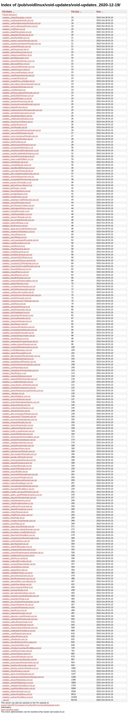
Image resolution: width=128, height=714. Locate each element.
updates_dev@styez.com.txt (15, 324)
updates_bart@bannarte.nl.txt (15, 58)
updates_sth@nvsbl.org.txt (14, 142)
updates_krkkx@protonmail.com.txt (18, 359)
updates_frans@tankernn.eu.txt (16, 191)
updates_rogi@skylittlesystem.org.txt (18, 688)
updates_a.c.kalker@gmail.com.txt (17, 382)
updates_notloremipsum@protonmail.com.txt (22, 110)
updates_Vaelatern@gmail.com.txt (17, 442)
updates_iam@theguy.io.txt (14, 237)
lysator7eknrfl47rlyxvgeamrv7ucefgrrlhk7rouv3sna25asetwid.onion (30, 705)
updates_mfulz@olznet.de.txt (15, 512)
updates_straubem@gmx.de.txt (16, 448)
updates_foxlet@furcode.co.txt (15, 211)
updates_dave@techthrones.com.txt (18, 61)
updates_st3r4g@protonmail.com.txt (18, 289)
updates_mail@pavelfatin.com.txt (17, 214)
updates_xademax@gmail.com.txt (17, 428)
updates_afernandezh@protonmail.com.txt (21, 356)
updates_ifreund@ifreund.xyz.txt (16, 269)
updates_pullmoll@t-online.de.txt (16, 561)
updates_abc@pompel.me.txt (15, 544)
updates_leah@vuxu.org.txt (14, 610)
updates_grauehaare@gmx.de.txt (17, 116)
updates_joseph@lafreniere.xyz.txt (17, 683)
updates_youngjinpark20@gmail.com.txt (20, 486)
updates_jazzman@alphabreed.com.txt (19, 419)
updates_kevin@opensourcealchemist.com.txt (22, 390)
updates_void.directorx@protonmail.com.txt (21, 295)
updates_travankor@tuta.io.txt (15, 599)
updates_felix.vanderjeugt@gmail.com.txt (20, 174)
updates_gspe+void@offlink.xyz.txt (17, 159)
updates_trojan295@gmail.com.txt (17, 434)
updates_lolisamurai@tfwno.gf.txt (17, 55)
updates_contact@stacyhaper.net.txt (18, 335)
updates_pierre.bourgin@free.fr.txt (17, 587)
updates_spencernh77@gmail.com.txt (19, 417)
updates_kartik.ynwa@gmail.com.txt (18, 431)
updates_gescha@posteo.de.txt (16, 318)
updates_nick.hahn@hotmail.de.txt (17, 171)
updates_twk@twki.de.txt (13, 518)
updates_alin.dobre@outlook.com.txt (18, 593)
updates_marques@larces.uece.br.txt (19, 260)
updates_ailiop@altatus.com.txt (16, 396)
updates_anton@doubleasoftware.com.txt (20, 402)
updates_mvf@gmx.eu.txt (13, 29)
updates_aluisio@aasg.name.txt (16, 654)
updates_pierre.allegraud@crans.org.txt (20, 26)
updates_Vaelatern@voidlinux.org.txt (18, 685)
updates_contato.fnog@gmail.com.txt (18, 521)
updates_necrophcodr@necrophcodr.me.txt (21, 130)
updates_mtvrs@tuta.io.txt (14, 234)
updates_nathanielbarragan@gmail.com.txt (21, 23)
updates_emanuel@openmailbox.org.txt (20, 281)
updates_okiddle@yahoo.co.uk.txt (17, 573)
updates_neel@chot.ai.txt (13, 246)
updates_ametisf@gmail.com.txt (16, 46)
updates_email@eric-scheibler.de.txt (18, 81)
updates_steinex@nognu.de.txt (16, 411)
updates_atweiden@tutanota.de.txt (17, 35)
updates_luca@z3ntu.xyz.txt (14, 197)
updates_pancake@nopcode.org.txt (18, 333)
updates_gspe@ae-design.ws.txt (16, 584)
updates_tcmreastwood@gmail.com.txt (19, 330)
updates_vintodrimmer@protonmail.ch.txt (20, 538)
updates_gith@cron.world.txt (15, 558)
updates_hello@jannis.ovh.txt (15, 275)
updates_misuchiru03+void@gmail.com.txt (21, 266)
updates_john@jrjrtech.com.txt (15, 671)
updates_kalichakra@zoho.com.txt (17, 208)
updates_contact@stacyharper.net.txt (18, 564)
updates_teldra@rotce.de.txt (15, 107)
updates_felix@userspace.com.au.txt (18, 578)
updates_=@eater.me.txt (13, 393)
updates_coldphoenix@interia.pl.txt (18, 119)
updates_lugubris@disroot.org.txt (17, 376)
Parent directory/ (9, 15)
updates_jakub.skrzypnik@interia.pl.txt (19, 229)
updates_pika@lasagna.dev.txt (16, 249)
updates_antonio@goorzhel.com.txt (18, 176)
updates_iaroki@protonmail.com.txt (18, 445)
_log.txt (5, 700)
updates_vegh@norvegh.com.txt (16, 298)
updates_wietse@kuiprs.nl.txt (15, 283)
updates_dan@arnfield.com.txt (16, 38)
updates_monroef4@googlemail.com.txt (20, 474)
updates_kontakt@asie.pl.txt (15, 194)
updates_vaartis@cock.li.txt (14, 124)
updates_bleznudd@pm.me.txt (16, 64)
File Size (75, 11)
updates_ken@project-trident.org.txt (18, 205)
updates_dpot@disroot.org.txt (15, 338)
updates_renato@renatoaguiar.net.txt (18, 440)
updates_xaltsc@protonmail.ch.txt (17, 622)
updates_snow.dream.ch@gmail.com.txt (20, 385)
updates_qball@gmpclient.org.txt (17, 32)
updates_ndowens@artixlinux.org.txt (18, 231)
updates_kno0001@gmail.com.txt (17, 255)
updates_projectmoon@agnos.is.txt (18, 408)
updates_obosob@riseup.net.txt (16, 203)
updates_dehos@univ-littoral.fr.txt (17, 185)
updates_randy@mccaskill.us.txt (16, 353)
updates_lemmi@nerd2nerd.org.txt (17, 576)
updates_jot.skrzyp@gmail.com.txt (17, 477)
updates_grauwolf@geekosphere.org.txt (20, 347)
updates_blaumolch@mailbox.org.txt (18, 535)
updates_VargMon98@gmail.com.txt (18, 168)
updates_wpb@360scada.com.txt (17, 547)
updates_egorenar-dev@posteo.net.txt (19, 659)
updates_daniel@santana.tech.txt (17, 463)
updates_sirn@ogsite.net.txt (14, 127)
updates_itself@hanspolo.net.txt (16, 310)
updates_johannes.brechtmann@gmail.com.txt (23, 677)
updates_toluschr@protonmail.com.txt (19, 497)
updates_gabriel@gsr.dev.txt (15, 570)
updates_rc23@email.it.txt (14, 90)
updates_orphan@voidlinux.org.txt (17, 697)
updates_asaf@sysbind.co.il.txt (16, 243)
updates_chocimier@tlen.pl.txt (15, 645)
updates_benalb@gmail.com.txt (16, 278)
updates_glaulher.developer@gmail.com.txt (21, 44)
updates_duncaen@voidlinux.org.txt (18, 489)
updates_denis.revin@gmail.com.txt (18, 674)
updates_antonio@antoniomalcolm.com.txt (21, 364)
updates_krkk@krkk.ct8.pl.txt (15, 162)
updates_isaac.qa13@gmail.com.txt (18, 526)
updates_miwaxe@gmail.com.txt (16, 422)
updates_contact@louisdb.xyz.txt (17, 466)
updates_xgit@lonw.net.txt (14, 304)
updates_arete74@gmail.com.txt (16, 469)
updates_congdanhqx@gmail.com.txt (18, 286)
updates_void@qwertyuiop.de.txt (16, 633)
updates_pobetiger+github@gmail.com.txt (20, 529)
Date (98, 11)
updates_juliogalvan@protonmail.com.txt (20, 370)
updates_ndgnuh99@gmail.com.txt (17, 133)
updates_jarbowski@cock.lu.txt (16, 307)
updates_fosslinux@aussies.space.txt (19, 665)
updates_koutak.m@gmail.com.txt (17, 457)
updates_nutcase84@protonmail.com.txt (20, 179)
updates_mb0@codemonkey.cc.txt (17, 503)
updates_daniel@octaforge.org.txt (17, 509)
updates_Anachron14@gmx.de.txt (17, 122)
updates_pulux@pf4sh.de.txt (15, 471)
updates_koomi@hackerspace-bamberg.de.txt (22, 552)
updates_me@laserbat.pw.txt (15, 367)
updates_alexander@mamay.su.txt (17, 315)
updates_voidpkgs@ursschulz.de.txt (18, 555)
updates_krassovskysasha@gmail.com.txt (21, 104)
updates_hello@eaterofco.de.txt (16, 500)
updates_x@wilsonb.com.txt (14, 639)
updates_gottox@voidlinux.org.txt (17, 694)
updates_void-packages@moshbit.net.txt (20, 240)
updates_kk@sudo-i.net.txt (14, 188)
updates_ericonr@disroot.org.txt (16, 399)
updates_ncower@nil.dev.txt (14, 78)
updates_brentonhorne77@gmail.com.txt (20, 301)
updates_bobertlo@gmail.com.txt (17, 613)
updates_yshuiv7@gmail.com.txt (16, 217)
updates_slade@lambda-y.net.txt (17, 17)
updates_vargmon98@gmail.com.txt (18, 67)
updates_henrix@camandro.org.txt (17, 425)
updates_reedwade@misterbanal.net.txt (20, 341)
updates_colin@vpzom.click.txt (16, 69)
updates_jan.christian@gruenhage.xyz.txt (20, 602)
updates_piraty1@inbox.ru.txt (15, 223)
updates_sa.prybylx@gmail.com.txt (17, 625)
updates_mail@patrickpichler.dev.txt (18, 75)
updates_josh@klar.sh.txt (13, 524)
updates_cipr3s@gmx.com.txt (15, 567)
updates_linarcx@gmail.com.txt (16, 405)
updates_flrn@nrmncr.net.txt (15, 226)
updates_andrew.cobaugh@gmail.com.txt (20, 93)
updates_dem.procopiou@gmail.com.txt (20, 414)
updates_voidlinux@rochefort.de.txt (18, 292)
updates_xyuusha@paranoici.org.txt (18, 607)
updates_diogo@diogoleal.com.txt (17, 680)
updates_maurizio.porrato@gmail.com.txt (20, 596)
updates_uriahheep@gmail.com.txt (17, 20)
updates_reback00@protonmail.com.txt (19, 379)
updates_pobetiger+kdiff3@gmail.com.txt (20, 200)
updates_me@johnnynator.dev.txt (17, 651)
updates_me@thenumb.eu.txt (15, 252)
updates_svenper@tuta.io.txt (15, 590)
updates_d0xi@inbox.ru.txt (14, 373)
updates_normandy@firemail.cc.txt (17, 148)
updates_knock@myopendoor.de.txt (18, 156)
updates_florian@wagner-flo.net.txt (17, 605)
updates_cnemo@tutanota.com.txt (17, 657)
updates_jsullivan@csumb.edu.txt (17, 506)
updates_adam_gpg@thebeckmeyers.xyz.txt (22, 495)
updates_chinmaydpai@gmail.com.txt (19, 460)
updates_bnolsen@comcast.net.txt (17, 101)
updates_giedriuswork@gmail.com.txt (19, 145)
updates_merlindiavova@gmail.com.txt (19, 480)
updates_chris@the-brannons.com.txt (19, 388)
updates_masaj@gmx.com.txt (15, 272)
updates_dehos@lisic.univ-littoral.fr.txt (19, 581)
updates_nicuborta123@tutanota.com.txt (20, 263)
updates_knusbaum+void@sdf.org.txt (19, 532)
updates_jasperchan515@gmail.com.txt (20, 628)
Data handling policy (10, 710)
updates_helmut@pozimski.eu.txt (17, 52)
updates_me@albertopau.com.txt (17, 350)
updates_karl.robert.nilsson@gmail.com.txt (21, 84)
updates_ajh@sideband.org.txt (16, 312)
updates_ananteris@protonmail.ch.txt (19, 550)
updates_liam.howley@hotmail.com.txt (19, 454)
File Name (7, 11)
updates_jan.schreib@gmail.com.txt (18, 220)
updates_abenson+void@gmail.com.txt (19, 616)
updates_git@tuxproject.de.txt (15, 49)
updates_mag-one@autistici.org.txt (17, 72)
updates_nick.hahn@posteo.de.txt (17, 139)
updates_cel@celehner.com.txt (16, 541)
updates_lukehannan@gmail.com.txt (18, 451)
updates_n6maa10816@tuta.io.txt (17, 257)
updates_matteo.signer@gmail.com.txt (19, 344)
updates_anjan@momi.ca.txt (15, 636)
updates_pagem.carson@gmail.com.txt (19, 41)
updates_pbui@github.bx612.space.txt (19, 642)
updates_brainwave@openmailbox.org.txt (20, 437)
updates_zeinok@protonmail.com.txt (18, 113)
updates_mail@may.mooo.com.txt (17, 515)
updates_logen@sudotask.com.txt (17, 483)
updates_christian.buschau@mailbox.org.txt (21, 648)
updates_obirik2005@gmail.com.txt (18, 96)
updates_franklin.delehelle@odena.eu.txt (20, 153)
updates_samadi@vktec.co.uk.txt (17, 98)
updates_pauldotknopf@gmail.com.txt (19, 362)
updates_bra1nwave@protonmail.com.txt (20, 662)
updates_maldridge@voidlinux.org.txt (18, 631)
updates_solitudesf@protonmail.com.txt (19, 619)
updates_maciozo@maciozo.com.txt (18, 327)
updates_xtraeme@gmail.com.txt (17, 321)
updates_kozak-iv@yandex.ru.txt (16, 182)
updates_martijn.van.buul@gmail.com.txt (20, 492)
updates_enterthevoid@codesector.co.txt (20, 150)
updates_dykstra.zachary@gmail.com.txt (20, 668)
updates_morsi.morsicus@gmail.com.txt (20, 136)
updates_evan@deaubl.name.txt (16, 165)
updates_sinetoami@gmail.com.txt (17, 87)
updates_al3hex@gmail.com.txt (16, 691)
